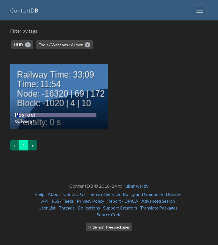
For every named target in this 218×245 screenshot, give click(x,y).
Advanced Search (158, 201)
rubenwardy (136, 186)
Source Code (109, 214)
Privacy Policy (90, 201)
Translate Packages (158, 207)
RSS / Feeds (63, 201)
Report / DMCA (122, 201)
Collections (89, 207)
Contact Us (74, 194)
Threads (67, 207)
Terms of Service (104, 194)
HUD (22, 44)
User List (47, 207)
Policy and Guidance (143, 194)
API (45, 201)
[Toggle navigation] (200, 10)
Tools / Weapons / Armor (65, 44)
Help (40, 194)
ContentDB (24, 10)
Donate (173, 194)
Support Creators (120, 207)
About (54, 194)
